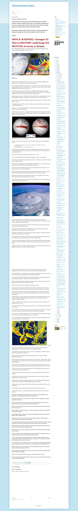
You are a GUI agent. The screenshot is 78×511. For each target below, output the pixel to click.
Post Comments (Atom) (19, 499)
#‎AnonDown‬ (58, 178)
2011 (56, 322)
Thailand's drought (59, 91)
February (57, 315)
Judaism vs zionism (59, 161)
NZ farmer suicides (59, 166)
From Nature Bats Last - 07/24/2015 (60, 196)
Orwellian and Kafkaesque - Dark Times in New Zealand (61, 280)
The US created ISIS (59, 268)
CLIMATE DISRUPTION (60, 290)
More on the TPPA (59, 119)
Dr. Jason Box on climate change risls (60, 210)
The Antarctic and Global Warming (60, 22)
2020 (56, 65)
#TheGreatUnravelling (59, 146)
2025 (56, 58)
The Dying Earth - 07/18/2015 (60, 285)
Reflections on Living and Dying (61, 241)
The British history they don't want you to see (60, 230)
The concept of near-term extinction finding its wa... (60, 276)
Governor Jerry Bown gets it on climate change (61, 238)
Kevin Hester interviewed (60, 194)
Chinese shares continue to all (61, 85)
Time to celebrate (59, 111)
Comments (14, 13)
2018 (56, 68)
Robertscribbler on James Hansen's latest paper (60, 200)
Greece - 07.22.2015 (59, 236)
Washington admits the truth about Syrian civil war (60, 97)
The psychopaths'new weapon (61, 259)
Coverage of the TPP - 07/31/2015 (59, 105)
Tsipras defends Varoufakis (60, 83)
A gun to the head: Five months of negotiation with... (61, 299)
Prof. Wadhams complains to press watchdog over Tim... (61, 121)
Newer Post (14, 497)
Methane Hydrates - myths (59, 30)
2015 (56, 72)
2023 (56, 61)
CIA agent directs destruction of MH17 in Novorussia (61, 140)
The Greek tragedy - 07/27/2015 (59, 157)
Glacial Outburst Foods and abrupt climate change (60, 108)
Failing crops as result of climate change (60, 153)
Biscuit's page (57, 19)
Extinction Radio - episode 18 (60, 162)
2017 (56, 69)
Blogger (41, 505)
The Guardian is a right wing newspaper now (60, 132)
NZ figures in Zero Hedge (60, 232)
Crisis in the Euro (59, 147)
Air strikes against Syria (60, 217)
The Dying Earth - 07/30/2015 (60, 92)
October (57, 76)
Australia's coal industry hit (60, 220)
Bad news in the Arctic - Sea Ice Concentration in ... (61, 255)
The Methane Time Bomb (59, 34)
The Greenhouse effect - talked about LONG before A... (61, 116)
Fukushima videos (58, 31)
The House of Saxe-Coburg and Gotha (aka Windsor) (61, 288)
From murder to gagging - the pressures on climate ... (60, 170)
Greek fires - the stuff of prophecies (60, 294)
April (57, 312)
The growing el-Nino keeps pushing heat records (60, 243)
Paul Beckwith (58, 226)
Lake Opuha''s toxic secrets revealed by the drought (60, 164)
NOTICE (57, 248)
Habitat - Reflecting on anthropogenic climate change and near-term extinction (60, 26)
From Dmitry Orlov (59, 190)
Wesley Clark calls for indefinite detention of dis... (61, 292)
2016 (56, 71)
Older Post (49, 497)
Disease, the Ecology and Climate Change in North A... (61, 151)
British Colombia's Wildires (60, 213)
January (57, 316)
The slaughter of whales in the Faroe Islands (61, 186)
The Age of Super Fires (59, 303)
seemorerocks (63, 326)
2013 (56, 319)
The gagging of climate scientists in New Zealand (60, 168)
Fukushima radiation (59, 233)
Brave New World (59, 149)
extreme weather (23, 463)
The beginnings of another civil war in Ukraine (61, 257)
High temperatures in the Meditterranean (60, 208)
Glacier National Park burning (60, 235)
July (57, 80)
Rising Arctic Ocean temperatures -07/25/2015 (60, 189)
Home (31, 497)
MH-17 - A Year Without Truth (60, 228)
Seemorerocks (23, 6)
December (58, 73)
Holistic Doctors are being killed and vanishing (61, 159)
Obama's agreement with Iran (60, 278)
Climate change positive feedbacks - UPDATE (59, 28)
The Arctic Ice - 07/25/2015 (60, 198)
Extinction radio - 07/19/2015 (60, 274)
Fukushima (58, 211)
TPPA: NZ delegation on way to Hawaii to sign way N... (61, 155)
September (58, 77)
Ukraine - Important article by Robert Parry (60, 205)
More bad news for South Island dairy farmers (61, 94)
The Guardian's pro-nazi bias (60, 193)
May (57, 311)
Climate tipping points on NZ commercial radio (60, 247)
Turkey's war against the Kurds (61, 86)
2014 (56, 318)
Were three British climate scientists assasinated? (60, 175)
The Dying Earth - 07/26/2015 (60, 173)
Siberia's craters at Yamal (60, 184)
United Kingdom (28, 463)
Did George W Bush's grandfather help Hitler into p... (60, 215)
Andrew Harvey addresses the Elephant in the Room (61, 222)
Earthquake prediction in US (60, 172)
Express (13, 77)
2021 (56, 64)
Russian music (58, 135)
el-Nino (20, 463)
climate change (16, 463)
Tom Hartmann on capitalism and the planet (60, 203)
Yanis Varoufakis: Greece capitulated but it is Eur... (60, 82)
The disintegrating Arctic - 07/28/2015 (60, 142)
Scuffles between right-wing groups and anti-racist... (60, 284)
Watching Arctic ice (59, 253)
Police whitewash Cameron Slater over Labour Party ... (61, 88)
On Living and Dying (59, 273)
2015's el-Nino (58, 143)
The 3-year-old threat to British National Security (61, 137)
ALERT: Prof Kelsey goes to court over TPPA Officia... (60, 101)
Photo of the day (58, 201)
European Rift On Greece (60, 90)
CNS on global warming (60, 252)
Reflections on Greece (59, 296)
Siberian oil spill (58, 183)
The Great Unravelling (59, 191)
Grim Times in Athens (59, 304)
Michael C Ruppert (58, 35)
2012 (56, 321)
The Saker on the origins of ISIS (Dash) (60, 267)
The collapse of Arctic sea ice (60, 260)
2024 (56, 60)
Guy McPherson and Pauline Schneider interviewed (60, 250)
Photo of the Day (58, 227)
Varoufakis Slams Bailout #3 (60, 297)
